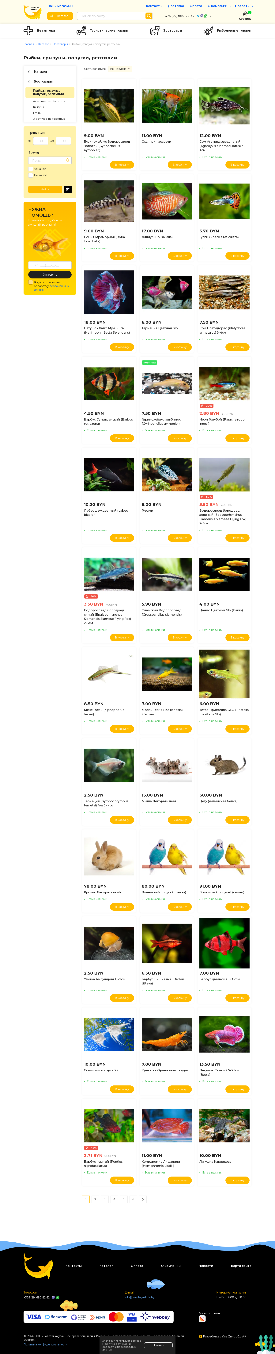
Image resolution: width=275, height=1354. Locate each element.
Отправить (50, 274)
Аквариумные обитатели (49, 101)
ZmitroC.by (235, 1336)
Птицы (37, 112)
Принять (158, 1345)
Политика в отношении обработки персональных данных (119, 1346)
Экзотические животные (49, 118)
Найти (45, 189)
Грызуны (38, 106)
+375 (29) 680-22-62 (178, 16)
